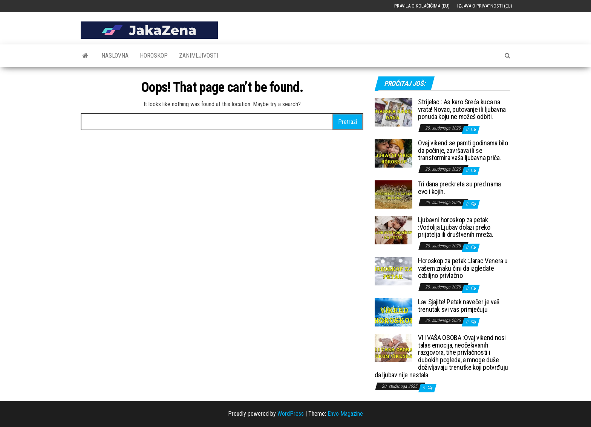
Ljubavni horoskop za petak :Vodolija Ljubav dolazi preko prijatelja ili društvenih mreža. (455, 227)
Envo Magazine (345, 413)
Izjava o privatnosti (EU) (484, 6)
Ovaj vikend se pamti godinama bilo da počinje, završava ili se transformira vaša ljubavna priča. (463, 150)
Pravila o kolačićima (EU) (422, 6)
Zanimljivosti (198, 55)
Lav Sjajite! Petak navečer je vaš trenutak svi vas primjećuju (458, 305)
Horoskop (154, 55)
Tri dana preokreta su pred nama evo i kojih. (459, 187)
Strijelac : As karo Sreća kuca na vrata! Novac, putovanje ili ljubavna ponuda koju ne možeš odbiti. (462, 109)
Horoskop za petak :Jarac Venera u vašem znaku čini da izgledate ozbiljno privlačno (463, 268)
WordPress (290, 413)
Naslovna (115, 55)
